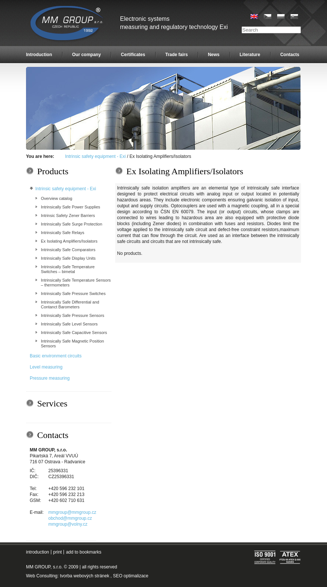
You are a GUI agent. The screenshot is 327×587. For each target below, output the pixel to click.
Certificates (133, 54)
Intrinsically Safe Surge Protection (71, 224)
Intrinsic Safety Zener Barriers (68, 215)
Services (52, 403)
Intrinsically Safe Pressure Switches (73, 293)
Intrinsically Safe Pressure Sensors (72, 315)
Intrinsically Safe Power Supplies (70, 207)
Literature (250, 54)
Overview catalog (56, 198)
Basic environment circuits (55, 356)
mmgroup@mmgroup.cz (72, 512)
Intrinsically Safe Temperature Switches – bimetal (68, 269)
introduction (37, 552)
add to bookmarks (83, 552)
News (213, 54)
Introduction (39, 54)
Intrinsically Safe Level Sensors (69, 324)
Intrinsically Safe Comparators (68, 249)
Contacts (289, 54)
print (57, 552)
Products (52, 171)
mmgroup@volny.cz (67, 524)
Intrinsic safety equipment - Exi (95, 156)
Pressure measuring (49, 378)
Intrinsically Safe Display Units (68, 258)
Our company (86, 54)
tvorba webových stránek (84, 575)
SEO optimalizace (130, 575)
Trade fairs (176, 54)
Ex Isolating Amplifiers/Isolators (69, 241)
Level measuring (46, 367)
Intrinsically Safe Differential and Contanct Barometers (70, 304)
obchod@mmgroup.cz (70, 518)
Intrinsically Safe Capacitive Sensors (74, 332)
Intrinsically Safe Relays (62, 232)
